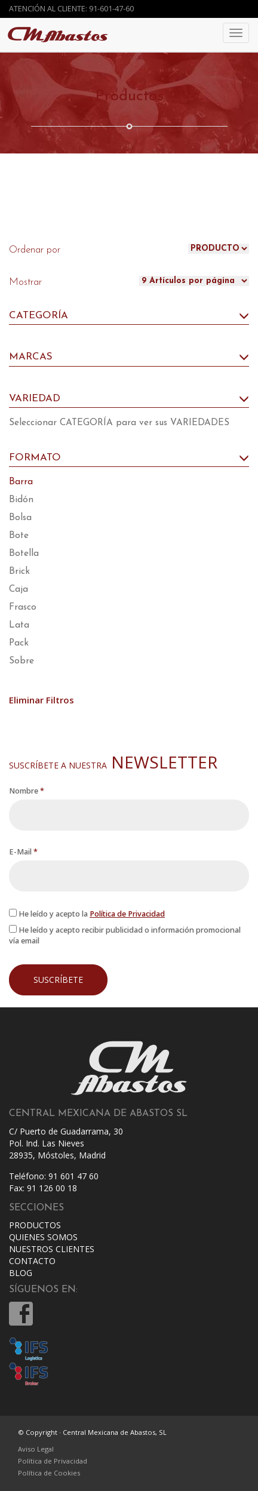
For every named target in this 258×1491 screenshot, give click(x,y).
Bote (19, 535)
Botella (24, 553)
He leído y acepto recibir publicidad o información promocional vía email (125, 935)
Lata (19, 625)
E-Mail (23, 852)
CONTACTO (32, 1260)
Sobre (21, 661)
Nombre (26, 791)
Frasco (22, 607)
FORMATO (129, 458)
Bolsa (20, 517)
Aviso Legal (36, 1448)
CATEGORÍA (129, 316)
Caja (18, 589)
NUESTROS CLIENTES (51, 1249)
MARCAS (129, 357)
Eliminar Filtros (41, 700)
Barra (21, 482)
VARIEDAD (129, 398)
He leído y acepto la (87, 914)
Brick (19, 571)
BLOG (20, 1272)
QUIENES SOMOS (43, 1237)
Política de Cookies (49, 1472)
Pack (19, 643)
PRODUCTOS (35, 1225)
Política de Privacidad (127, 914)
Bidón (21, 500)
